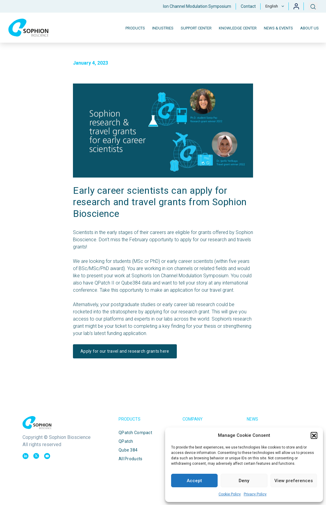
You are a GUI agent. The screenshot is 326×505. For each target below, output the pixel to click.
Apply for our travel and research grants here (124, 351)
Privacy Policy (255, 494)
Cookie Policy (230, 494)
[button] (314, 435)
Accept (194, 480)
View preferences (293, 480)
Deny (244, 480)
